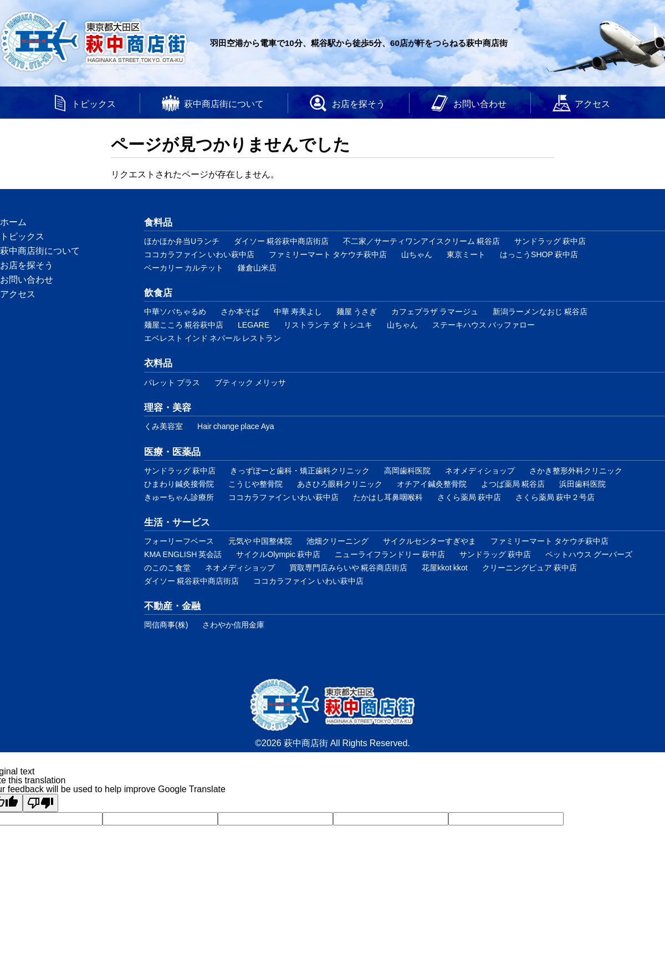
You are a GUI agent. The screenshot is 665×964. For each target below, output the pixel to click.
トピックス (93, 103)
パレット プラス (172, 382)
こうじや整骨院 (255, 483)
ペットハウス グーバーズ (588, 554)
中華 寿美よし (298, 311)
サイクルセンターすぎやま (429, 541)
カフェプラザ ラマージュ (434, 311)
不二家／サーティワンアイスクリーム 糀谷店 (421, 241)
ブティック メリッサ (250, 382)
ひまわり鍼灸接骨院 (179, 483)
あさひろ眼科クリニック (339, 483)
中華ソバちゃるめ (175, 311)
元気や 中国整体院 (260, 541)
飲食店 (158, 292)
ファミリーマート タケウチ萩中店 (328, 254)
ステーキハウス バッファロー (483, 324)
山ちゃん (416, 254)
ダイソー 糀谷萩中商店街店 (281, 241)
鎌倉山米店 (257, 267)
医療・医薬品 (172, 451)
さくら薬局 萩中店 (469, 497)
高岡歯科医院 (407, 470)
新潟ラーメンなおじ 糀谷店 (540, 311)
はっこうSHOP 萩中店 (539, 254)
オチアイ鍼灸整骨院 (432, 483)
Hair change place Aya (235, 426)
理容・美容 (167, 407)
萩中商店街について (224, 103)
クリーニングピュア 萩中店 (529, 567)
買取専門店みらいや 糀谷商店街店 (348, 567)
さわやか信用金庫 (233, 624)
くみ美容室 (163, 426)
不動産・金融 (172, 605)
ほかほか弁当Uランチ (181, 241)
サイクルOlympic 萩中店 (278, 554)
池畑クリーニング (337, 541)
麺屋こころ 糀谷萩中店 (183, 324)
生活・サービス (177, 521)
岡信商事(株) (166, 624)
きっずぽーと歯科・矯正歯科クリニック (300, 470)
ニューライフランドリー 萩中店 (390, 554)
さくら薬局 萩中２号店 (555, 497)
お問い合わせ (480, 103)
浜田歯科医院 (582, 483)
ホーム (13, 221)
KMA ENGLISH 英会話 (183, 554)
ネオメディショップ (480, 470)
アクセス (592, 103)
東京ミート (466, 254)
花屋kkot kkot (445, 567)
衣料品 (158, 362)
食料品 (158, 221)
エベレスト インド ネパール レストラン (212, 338)
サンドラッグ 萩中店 (550, 241)
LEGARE (253, 324)
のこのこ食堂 (167, 567)
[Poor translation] (40, 803)
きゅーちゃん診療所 (179, 497)
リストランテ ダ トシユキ (328, 324)
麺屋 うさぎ (356, 311)
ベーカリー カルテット (183, 267)
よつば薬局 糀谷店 (513, 483)
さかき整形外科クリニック (575, 470)
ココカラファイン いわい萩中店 (199, 254)
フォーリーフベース (179, 541)
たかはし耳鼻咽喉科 (388, 497)
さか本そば (240, 311)
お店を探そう (358, 103)
